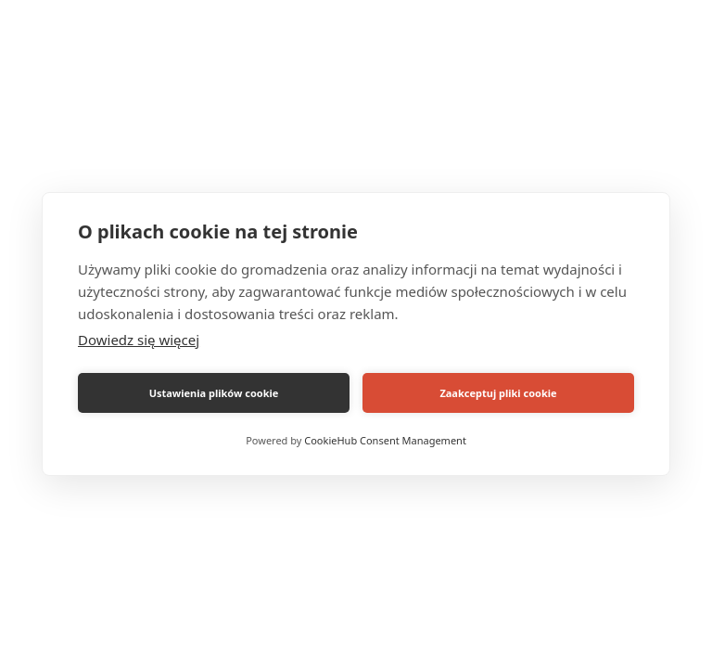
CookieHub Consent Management (385, 440)
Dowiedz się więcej (138, 339)
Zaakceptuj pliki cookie (497, 393)
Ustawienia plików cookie (214, 393)
